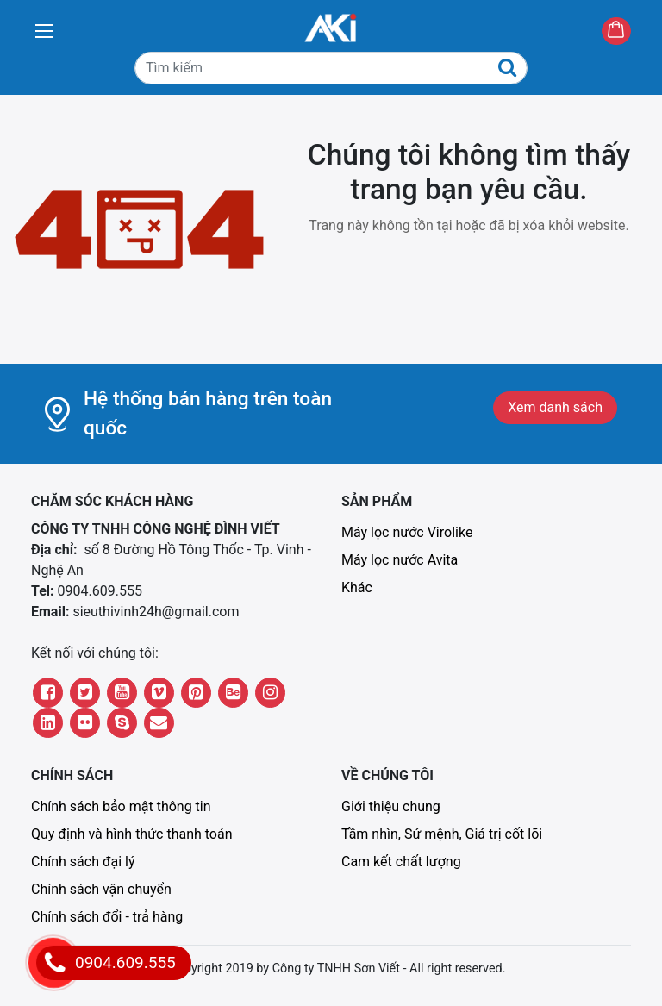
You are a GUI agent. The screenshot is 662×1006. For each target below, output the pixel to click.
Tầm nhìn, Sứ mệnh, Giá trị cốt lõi (441, 834)
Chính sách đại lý (83, 861)
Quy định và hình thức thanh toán (132, 834)
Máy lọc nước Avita (399, 560)
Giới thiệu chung (390, 806)
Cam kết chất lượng (401, 861)
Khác (356, 587)
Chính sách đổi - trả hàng (107, 917)
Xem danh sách (555, 407)
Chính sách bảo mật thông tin (121, 806)
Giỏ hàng (630, 32)
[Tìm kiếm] (331, 68)
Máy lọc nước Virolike (406, 532)
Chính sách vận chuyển (101, 889)
